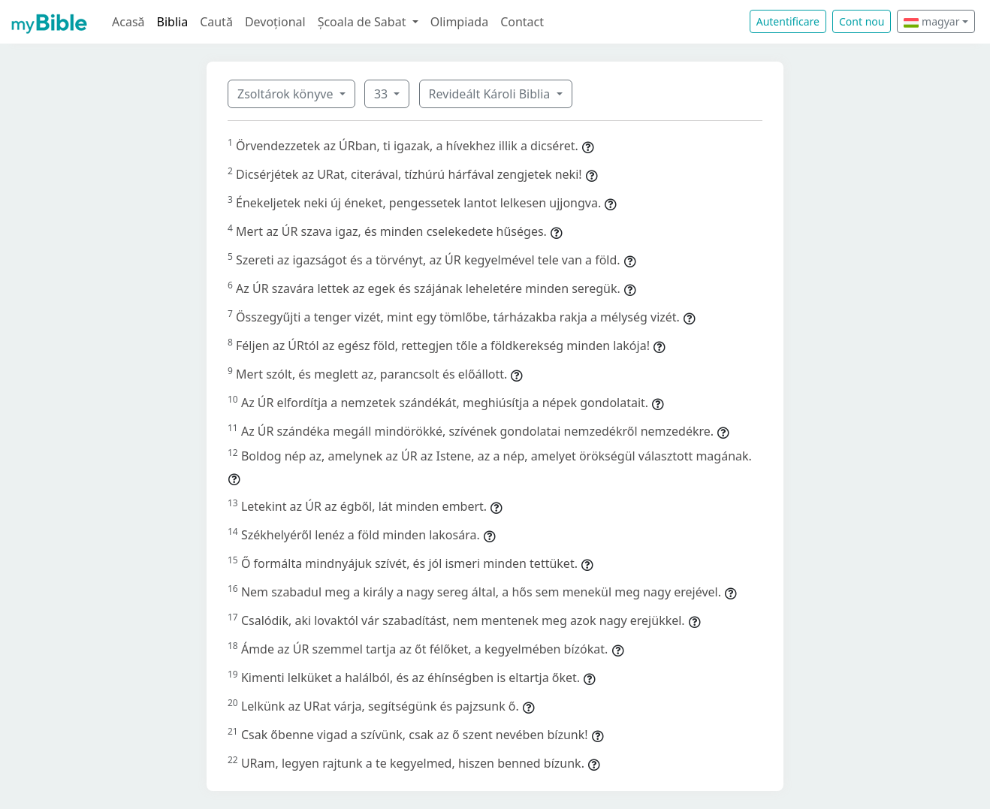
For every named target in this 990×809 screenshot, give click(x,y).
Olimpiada (459, 22)
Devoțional (275, 22)
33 (382, 94)
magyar (931, 21)
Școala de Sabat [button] (363, 22)
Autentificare (787, 21)
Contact (522, 22)
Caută (216, 22)
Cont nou (861, 21)
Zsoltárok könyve (287, 94)
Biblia (173, 22)
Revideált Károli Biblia (491, 94)
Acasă (128, 22)
